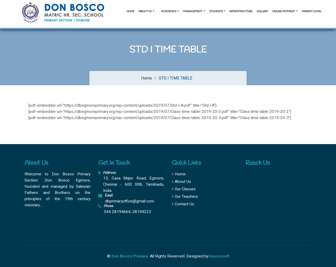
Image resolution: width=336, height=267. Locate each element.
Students (216, 11)
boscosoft (219, 256)
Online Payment (283, 11)
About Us (181, 181)
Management (193, 11)
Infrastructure (241, 11)
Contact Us (183, 204)
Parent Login (311, 11)
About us (145, 11)
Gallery (262, 11)
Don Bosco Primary (129, 256)
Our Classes (184, 189)
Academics (169, 11)
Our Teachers (185, 196)
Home (130, 11)
